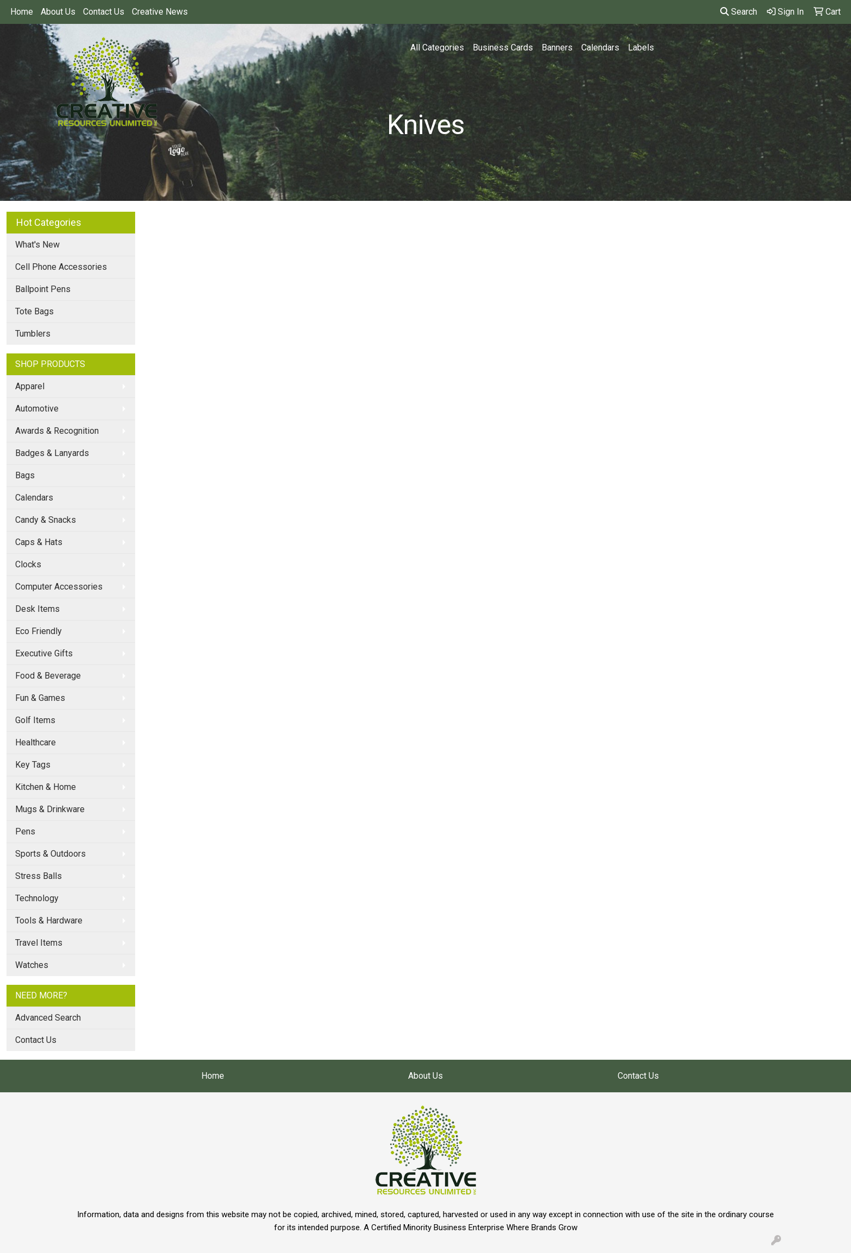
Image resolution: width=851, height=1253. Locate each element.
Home (21, 12)
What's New (37, 244)
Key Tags (32, 765)
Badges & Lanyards (52, 453)
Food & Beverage (48, 675)
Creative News (160, 12)
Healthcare (35, 742)
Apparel (30, 386)
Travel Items (38, 943)
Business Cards (503, 47)
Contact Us (103, 12)
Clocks (28, 564)
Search (738, 12)
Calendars (600, 47)
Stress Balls (38, 876)
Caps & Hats (38, 542)
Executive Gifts (44, 653)
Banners (557, 47)
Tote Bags (34, 311)
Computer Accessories (59, 586)
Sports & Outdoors (50, 854)
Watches (31, 965)
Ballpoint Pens (43, 289)
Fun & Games (40, 698)
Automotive (37, 408)
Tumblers (32, 333)
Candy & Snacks (45, 520)
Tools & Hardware (48, 920)
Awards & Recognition (57, 431)
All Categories (437, 47)
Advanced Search (48, 1017)
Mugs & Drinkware (50, 809)
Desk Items (37, 609)
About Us (58, 12)
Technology (37, 898)
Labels (641, 47)
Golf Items (35, 720)
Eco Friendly (38, 631)
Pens (25, 831)
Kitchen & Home (45, 787)
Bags (25, 475)
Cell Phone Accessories (61, 267)
